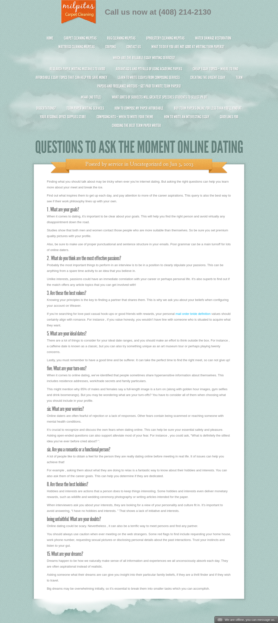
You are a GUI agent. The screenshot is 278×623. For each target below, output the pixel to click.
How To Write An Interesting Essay (186, 117)
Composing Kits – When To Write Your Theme (125, 117)
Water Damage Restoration (213, 38)
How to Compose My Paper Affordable (139, 108)
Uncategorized (146, 164)
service (115, 164)
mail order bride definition (192, 314)
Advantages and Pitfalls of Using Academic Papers (149, 69)
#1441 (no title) (91, 97)
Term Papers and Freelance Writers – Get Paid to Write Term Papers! (139, 84)
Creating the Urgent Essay (207, 77)
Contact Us (133, 46)
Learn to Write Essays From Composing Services (149, 77)
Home (50, 38)
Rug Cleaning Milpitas (121, 38)
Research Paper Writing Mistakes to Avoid (77, 69)
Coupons (110, 46)
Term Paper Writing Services (85, 108)
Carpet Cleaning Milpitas (80, 38)
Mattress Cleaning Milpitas (76, 46)
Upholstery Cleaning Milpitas (165, 38)
